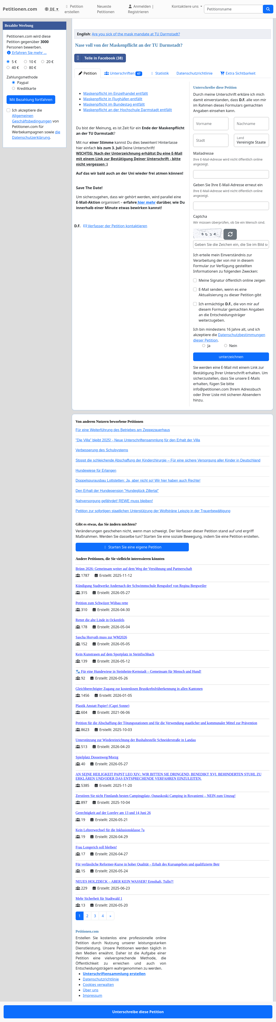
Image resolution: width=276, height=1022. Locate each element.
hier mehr (146, 202)
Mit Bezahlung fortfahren (31, 99)
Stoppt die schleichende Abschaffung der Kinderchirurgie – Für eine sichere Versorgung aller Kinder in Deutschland (168, 460)
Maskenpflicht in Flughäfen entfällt (112, 98)
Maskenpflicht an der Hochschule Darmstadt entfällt (127, 109)
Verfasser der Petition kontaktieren (115, 225)
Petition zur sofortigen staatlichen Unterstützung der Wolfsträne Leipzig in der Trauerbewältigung (153, 511)
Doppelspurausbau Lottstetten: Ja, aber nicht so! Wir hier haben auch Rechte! (138, 480)
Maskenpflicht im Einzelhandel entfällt (115, 93)
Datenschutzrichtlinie (195, 73)
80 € (32, 67)
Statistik (159, 73)
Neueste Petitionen (105, 9)
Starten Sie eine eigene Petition (132, 547)
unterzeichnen (231, 356)
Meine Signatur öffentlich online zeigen (232, 280)
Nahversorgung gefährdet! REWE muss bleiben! (114, 501)
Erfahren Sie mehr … (27, 52)
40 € (15, 67)
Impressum (92, 995)
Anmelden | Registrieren (141, 9)
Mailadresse (203, 153)
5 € (14, 61)
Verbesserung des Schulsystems (102, 450)
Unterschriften (123, 73)
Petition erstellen (74, 9)
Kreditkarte (26, 88)
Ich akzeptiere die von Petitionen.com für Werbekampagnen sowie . (36, 124)
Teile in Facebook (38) (98, 58)
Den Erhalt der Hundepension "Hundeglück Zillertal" (117, 491)
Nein (233, 345)
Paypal (23, 82)
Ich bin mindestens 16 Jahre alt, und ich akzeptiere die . (229, 335)
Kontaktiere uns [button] (185, 6)
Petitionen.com (20, 9)
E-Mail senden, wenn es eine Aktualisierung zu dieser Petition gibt (230, 292)
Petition (87, 73)
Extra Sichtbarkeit (238, 73)
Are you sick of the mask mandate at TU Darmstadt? (136, 34)
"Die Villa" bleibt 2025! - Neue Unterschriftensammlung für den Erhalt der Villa (138, 440)
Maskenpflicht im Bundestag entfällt (114, 104)
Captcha (200, 216)
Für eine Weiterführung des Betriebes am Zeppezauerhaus (123, 430)
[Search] (233, 9)
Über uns (90, 990)
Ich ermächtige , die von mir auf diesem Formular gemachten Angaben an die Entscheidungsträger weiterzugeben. (231, 312)
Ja (208, 345)
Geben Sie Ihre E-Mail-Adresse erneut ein (228, 184)
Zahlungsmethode (22, 77)
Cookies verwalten (98, 984)
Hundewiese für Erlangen (96, 470)
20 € (50, 61)
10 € (32, 61)
